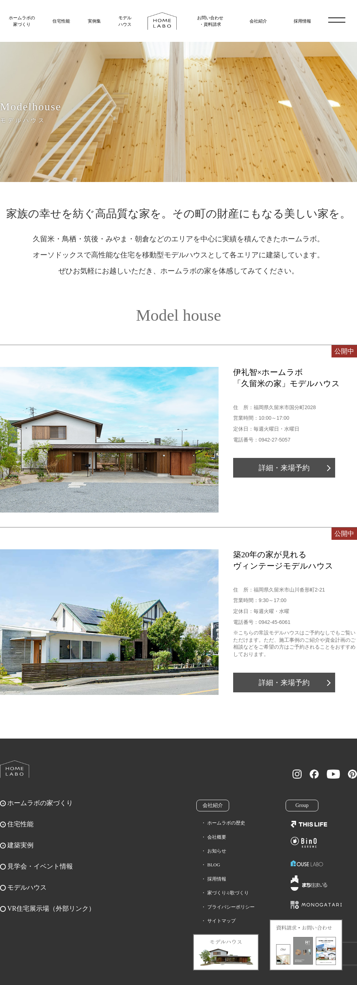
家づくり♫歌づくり (228, 892)
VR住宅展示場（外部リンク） (51, 908)
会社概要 (216, 837)
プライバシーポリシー (231, 907)
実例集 (94, 21)
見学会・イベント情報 (40, 866)
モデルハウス (125, 21)
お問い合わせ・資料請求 (210, 21)
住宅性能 (61, 21)
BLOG (213, 864)
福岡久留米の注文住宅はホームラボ (162, 21)
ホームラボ (14, 769)
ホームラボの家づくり (22, 21)
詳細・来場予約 (284, 468)
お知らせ (216, 851)
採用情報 (302, 21)
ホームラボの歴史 (226, 823)
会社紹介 (258, 21)
